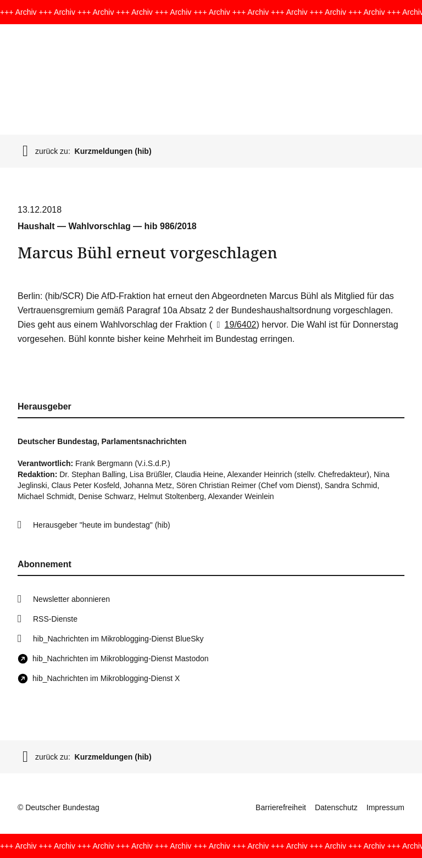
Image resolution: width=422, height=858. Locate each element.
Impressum (385, 807)
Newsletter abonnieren (71, 599)
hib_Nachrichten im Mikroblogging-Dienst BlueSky (118, 638)
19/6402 (234, 324)
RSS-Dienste (55, 619)
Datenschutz (336, 807)
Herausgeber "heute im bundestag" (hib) (101, 525)
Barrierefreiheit (281, 807)
